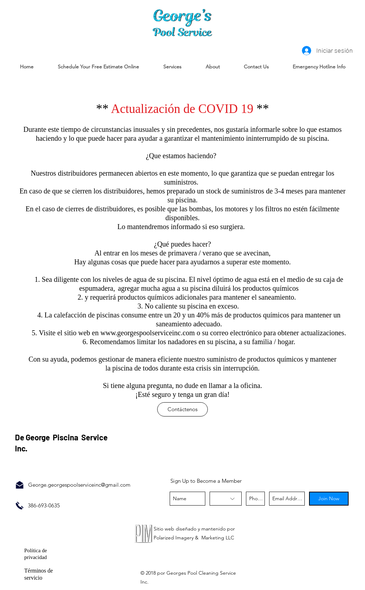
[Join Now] (329, 499)
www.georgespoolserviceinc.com (148, 333)
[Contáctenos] (182, 409)
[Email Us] (19, 485)
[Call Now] (19, 505)
